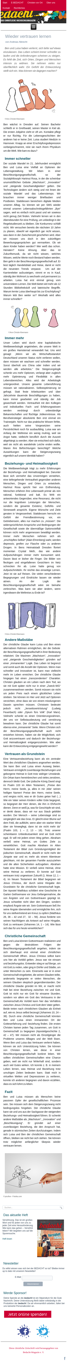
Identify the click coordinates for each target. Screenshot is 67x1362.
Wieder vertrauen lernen (28, 36)
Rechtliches (19, 8)
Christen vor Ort (35, 2)
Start (5, 2)
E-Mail (18, 1277)
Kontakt (6, 8)
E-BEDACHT (17, 2)
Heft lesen (7, 1239)
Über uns (50, 2)
